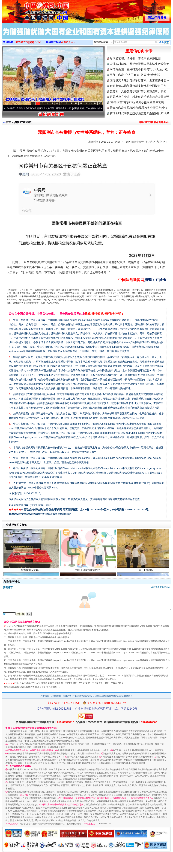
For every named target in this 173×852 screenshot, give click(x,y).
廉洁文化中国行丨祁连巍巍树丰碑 (57, 108)
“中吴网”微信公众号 (133, 141)
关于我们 (44, 696)
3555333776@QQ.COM (28, 42)
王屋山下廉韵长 (145, 571)
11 (81, 103)
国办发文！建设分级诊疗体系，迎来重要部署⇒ (139, 80)
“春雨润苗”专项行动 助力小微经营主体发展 (137, 102)
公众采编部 (56, 696)
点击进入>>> (68, 42)
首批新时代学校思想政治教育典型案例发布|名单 (140, 113)
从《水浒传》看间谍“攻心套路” (19, 108)
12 (85, 103)
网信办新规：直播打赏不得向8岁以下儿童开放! (139, 69)
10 (76, 103)
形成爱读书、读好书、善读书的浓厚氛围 (135, 58)
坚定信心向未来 (139, 51)
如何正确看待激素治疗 (88, 571)
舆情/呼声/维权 (23, 122)
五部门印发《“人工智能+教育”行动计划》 (136, 74)
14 (95, 103)
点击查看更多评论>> (161, 587)
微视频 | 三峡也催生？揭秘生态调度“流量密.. (100, 108)
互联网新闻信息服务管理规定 (57, 633)
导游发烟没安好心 (31, 571)
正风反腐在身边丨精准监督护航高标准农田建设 (139, 96)
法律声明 (67, 696)
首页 (8, 122)
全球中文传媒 (31, 10)
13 (90, 103)
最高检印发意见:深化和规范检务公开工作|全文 (139, 107)
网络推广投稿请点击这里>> (154, 122)
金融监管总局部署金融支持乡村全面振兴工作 (138, 85)
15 (100, 103)
